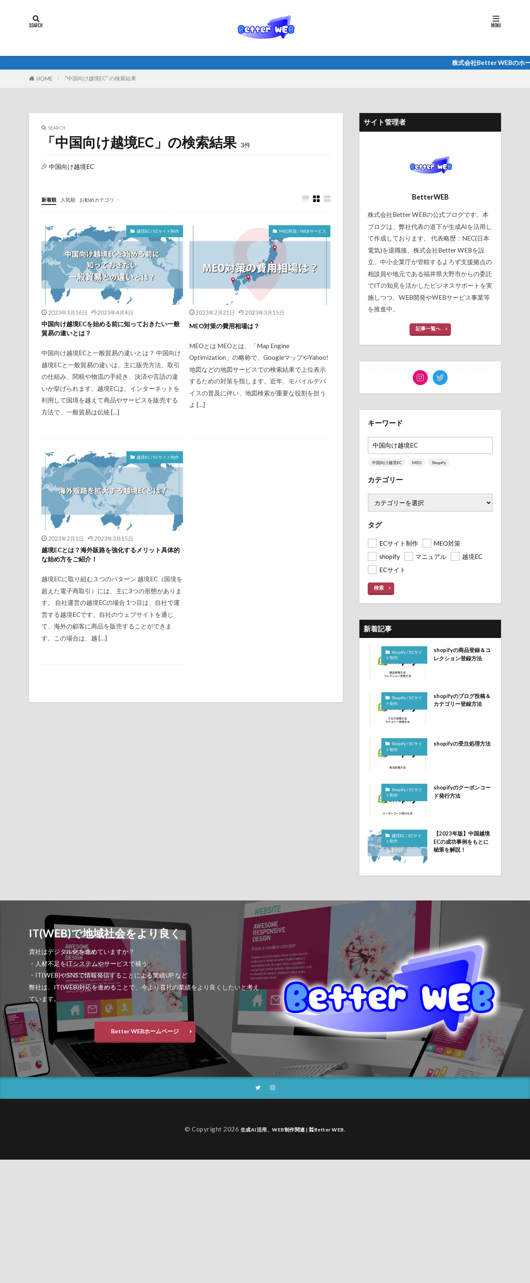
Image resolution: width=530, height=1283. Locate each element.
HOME (44, 78)
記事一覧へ (428, 328)
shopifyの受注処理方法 (463, 752)
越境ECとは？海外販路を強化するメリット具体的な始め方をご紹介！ (108, 562)
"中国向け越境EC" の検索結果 (100, 78)
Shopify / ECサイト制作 (403, 656)
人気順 (73, 199)
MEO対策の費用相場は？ (235, 325)
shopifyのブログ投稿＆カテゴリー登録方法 (463, 710)
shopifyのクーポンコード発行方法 (463, 798)
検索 (379, 588)
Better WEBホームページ (144, 1049)
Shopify (444, 463)
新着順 (50, 199)
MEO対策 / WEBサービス (300, 231)
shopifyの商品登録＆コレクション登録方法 (463, 662)
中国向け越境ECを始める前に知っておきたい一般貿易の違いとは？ (108, 331)
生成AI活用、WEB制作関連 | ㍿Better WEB (292, 1151)
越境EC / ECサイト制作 (155, 231)
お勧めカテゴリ (108, 199)
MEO (420, 463)
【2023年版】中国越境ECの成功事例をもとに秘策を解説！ (463, 854)
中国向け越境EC (388, 463)
